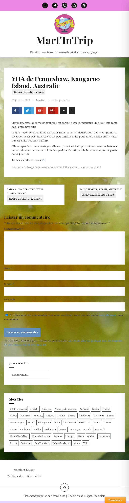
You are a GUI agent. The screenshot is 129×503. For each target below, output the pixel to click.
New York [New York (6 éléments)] (100, 429)
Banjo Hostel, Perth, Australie (100, 193)
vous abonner (107, 315)
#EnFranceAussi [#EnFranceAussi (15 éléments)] (18, 408)
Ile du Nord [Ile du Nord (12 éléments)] (70, 422)
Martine (41, 100)
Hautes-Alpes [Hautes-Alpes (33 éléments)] (17, 422)
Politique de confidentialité (24, 476)
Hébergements (61, 100)
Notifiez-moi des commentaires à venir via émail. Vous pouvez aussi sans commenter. (63, 317)
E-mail (9, 283)
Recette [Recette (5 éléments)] (13, 443)
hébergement (71, 167)
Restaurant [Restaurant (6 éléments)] (26, 443)
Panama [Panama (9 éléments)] (58, 436)
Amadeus (82, 495)
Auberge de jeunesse (36, 167)
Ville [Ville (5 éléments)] (85, 443)
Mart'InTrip (64, 40)
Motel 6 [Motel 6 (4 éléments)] (87, 429)
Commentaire (13, 228)
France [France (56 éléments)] (110, 415)
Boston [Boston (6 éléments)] (95, 408)
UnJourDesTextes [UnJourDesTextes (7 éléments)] (62, 443)
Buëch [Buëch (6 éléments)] (13, 415)
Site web (9, 299)
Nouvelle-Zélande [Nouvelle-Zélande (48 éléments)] (41, 436)
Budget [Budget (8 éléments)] (106, 408)
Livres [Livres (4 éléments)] (13, 429)
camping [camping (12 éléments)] (38, 415)
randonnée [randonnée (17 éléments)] (104, 436)
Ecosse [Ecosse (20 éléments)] (71, 415)
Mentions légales (24, 469)
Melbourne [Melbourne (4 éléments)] (50, 429)
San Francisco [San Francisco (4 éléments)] (42, 443)
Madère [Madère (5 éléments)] (37, 429)
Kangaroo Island (91, 167)
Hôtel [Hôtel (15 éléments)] (57, 422)
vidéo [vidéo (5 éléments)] (77, 443)
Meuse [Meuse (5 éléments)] (63, 429)
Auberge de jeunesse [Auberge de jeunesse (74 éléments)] (65, 408)
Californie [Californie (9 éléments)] (25, 415)
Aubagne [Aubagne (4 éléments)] (46, 408)
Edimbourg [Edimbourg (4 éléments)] (84, 415)
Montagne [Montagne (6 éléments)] (75, 429)
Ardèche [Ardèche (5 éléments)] (34, 408)
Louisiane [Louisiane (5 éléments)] (25, 429)
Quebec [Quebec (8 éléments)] (91, 436)
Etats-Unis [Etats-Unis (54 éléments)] (99, 415)
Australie (56, 167)
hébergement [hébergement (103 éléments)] (44, 422)
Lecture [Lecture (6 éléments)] (107, 422)
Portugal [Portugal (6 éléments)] (69, 436)
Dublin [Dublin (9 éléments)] (61, 415)
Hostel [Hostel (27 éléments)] (30, 422)
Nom (8, 268)
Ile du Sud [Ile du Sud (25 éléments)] (84, 422)
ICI (43, 160)
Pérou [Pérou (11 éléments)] (81, 436)
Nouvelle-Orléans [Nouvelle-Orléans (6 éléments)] (19, 436)
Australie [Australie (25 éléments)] (84, 408)
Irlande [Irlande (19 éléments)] (96, 422)
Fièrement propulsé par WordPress (44, 495)
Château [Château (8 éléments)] (50, 415)
